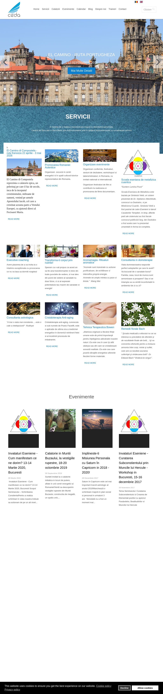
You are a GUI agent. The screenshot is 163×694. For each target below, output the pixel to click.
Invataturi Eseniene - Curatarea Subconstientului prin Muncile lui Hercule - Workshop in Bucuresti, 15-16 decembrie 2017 (134, 468)
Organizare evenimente (96, 164)
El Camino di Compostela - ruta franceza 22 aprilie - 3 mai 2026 (24, 153)
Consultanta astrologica (20, 317)
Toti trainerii (81, 551)
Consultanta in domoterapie (136, 260)
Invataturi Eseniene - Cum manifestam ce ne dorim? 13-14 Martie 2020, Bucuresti (22, 463)
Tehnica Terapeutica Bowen (98, 327)
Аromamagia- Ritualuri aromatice (95, 261)
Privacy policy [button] (12, 689)
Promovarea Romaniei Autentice (57, 166)
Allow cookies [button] (145, 688)
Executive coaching (18, 260)
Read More (14, 219)
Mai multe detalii (81, 70)
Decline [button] (124, 688)
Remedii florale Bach (133, 329)
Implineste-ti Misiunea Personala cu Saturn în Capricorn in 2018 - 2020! (96, 463)
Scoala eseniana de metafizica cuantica (138, 181)
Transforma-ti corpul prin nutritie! (59, 261)
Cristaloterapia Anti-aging (59, 317)
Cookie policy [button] (103, 686)
